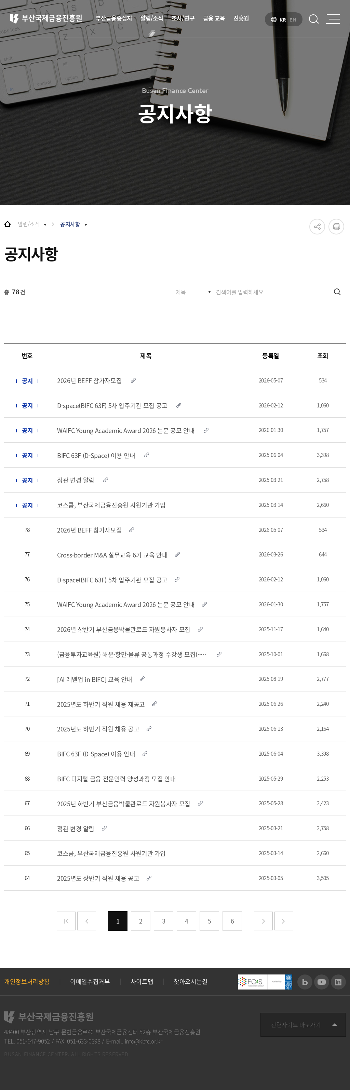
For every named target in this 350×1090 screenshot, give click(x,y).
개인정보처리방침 (27, 982)
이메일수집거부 (90, 982)
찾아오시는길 (191, 982)
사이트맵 (142, 982)
